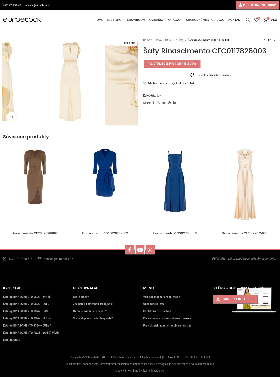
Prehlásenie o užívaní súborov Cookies (167, 318)
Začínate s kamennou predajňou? (93, 304)
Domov (147, 40)
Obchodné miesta (154, 304)
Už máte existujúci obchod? (89, 311)
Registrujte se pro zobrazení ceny (172, 63)
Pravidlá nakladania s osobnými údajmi (167, 325)
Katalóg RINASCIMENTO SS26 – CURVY (27, 325)
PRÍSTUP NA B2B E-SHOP (259, 5)
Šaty (181, 40)
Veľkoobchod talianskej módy (161, 296)
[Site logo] (22, 19)
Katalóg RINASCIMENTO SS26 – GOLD (26, 304)
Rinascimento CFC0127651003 (175, 233)
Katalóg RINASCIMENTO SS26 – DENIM (27, 318)
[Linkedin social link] (174, 103)
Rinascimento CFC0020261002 (35, 233)
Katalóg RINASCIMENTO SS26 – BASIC (26, 311)
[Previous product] (264, 40)
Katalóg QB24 (11, 339)
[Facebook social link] (153, 103)
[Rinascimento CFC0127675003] (245, 187)
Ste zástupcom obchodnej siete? (93, 318)
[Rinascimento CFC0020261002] (35, 187)
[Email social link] (164, 103)
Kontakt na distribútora (157, 311)
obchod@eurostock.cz (37, 5)
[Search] (248, 20)
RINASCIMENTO (165, 40)
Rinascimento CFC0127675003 (245, 233)
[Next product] (274, 40)
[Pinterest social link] (169, 103)
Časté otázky (81, 296)
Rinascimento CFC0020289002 (105, 233)
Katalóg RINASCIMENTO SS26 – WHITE (27, 296)
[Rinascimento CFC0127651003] (175, 187)
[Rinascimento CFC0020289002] (105, 187)
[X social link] (158, 103)
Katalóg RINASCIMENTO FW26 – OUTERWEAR (31, 332)
